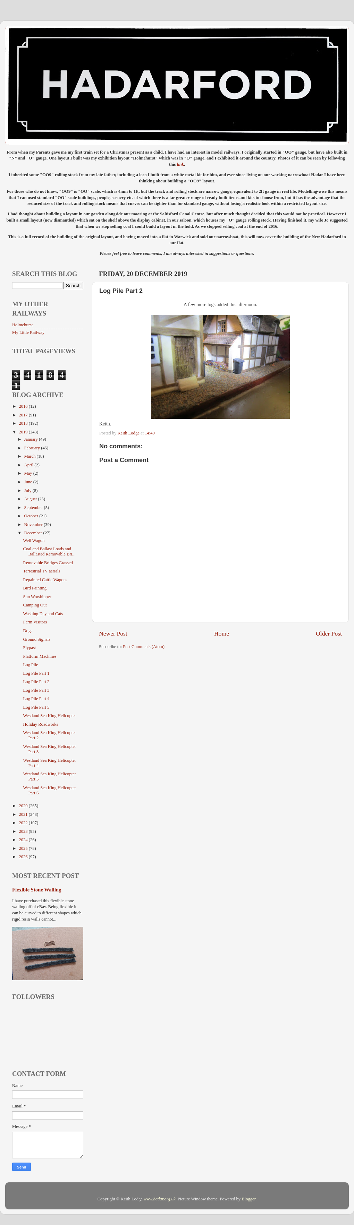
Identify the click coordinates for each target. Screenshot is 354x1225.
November (34, 524)
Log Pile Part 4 (36, 698)
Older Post (329, 633)
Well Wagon (33, 540)
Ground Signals (36, 639)
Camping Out (35, 605)
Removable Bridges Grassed (48, 562)
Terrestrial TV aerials (41, 571)
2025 (23, 848)
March (30, 456)
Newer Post (113, 633)
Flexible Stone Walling (36, 889)
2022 (23, 822)
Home (221, 633)
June (28, 482)
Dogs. (28, 630)
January (31, 439)
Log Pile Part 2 (36, 681)
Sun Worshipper (37, 596)
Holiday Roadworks (40, 724)
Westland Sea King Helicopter (49, 715)
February (32, 448)
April (29, 465)
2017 (23, 415)
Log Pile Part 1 (36, 673)
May (28, 473)
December (33, 532)
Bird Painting (35, 588)
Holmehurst (22, 324)
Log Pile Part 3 (36, 690)
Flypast (29, 647)
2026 (23, 856)
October (32, 516)
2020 (23, 805)
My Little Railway (28, 332)
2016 (23, 406)
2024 (23, 839)
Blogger (248, 1199)
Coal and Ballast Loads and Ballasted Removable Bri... (49, 551)
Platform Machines (39, 656)
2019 (23, 432)
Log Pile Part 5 (36, 707)
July (28, 490)
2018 (23, 423)
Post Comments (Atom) (144, 646)
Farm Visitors (35, 622)
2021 (23, 814)
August (31, 499)
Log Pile (30, 664)
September (34, 507)
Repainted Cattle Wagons (45, 579)
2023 (23, 831)
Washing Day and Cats (43, 613)
